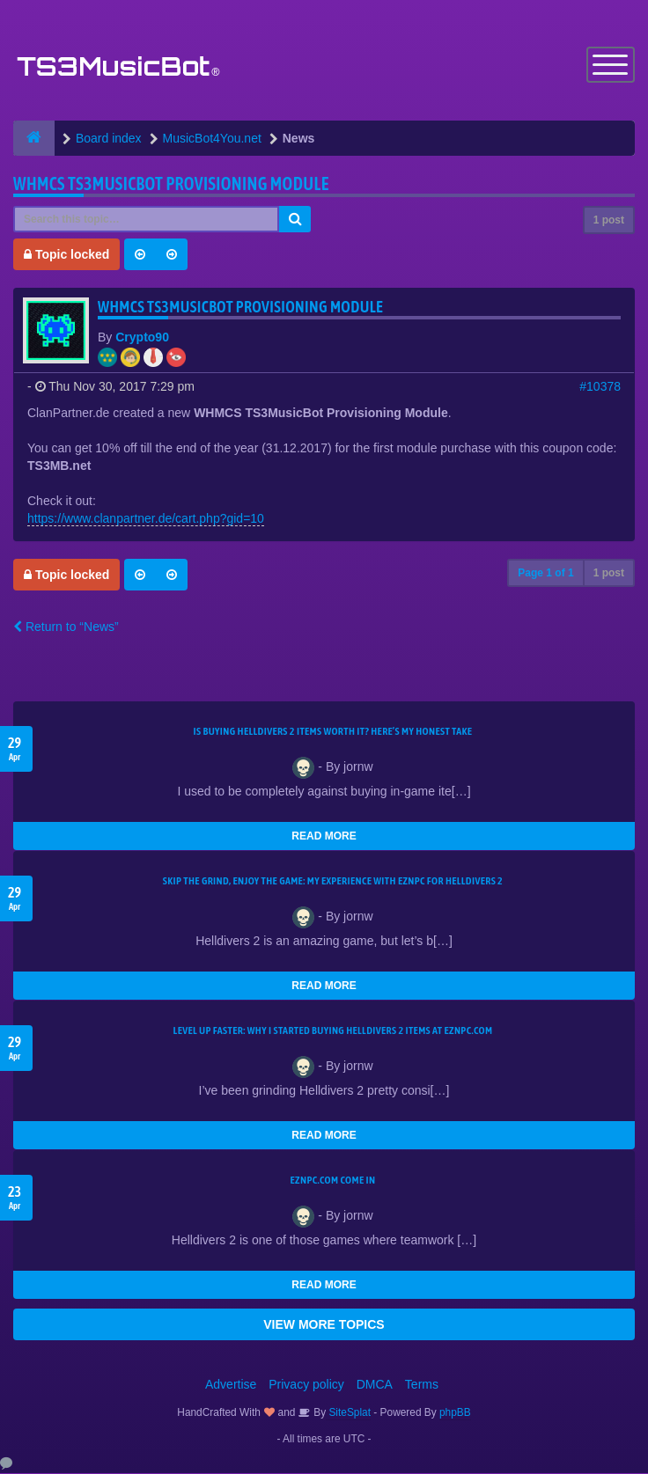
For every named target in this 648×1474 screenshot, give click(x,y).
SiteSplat (348, 1413)
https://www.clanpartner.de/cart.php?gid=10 (145, 519)
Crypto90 (142, 338)
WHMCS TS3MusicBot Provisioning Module (171, 184)
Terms (421, 1385)
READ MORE (323, 837)
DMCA (375, 1385)
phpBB (455, 1413)
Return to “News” (66, 627)
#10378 (600, 387)
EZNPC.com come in (333, 1181)
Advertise (230, 1385)
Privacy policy (306, 1385)
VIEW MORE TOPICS (323, 1325)
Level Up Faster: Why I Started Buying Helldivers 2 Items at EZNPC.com (333, 1031)
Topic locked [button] (66, 255)
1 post (608, 221)
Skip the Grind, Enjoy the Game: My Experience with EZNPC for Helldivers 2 (333, 882)
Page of (545, 574)
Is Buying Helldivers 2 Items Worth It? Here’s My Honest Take (333, 732)
